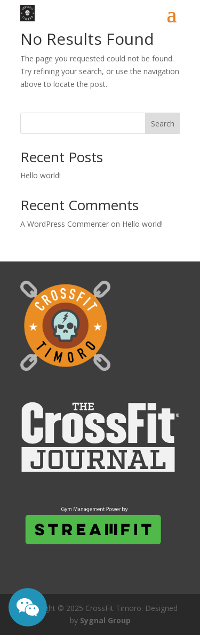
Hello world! (40, 175)
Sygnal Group (105, 620)
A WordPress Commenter (64, 224)
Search (162, 123)
